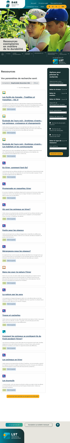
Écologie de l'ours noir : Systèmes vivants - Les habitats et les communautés (22, 145)
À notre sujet (43, 3)
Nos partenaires (56, 3)
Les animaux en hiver (12, 359)
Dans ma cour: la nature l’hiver (16, 272)
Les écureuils (8, 380)
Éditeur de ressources (58, 117)
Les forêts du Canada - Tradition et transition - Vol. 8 (18, 98)
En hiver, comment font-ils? (15, 167)
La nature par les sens (12, 294)
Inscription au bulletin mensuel (38, 425)
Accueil (33, 3)
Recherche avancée (56, 154)
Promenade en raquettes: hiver (16, 188)
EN (63, 7)
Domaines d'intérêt (27, 54)
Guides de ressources (17, 54)
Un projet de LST (14, 425)
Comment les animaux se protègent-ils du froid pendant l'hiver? (21, 337)
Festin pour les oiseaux (13, 230)
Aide (42, 7)
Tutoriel (8, 53)
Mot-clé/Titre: (58, 147)
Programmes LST (38, 53)
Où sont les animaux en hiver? (16, 209)
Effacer (36, 83)
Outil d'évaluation (63, 54)
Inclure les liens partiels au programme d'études (23, 396)
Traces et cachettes (11, 315)
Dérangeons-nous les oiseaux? (16, 251)
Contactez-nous (32, 7)
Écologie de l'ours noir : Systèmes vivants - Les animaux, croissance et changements (22, 121)
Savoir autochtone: (58, 111)
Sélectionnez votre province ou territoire (58, 83)
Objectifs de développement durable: (58, 104)
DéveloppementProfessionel (52, 54)
